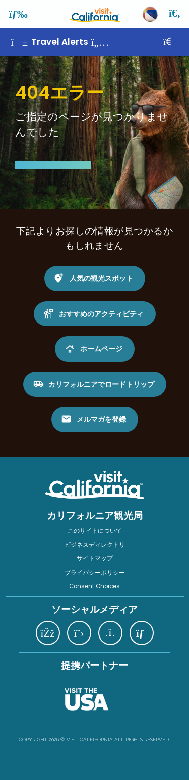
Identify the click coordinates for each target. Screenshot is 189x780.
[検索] (175, 14)
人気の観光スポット (101, 278)
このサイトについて (95, 531)
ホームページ (101, 349)
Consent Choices (94, 586)
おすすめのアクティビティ (101, 314)
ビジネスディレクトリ (95, 545)
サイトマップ (95, 558)
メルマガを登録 (101, 419)
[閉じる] (174, 42)
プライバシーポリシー (95, 573)
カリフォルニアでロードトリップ (101, 384)
